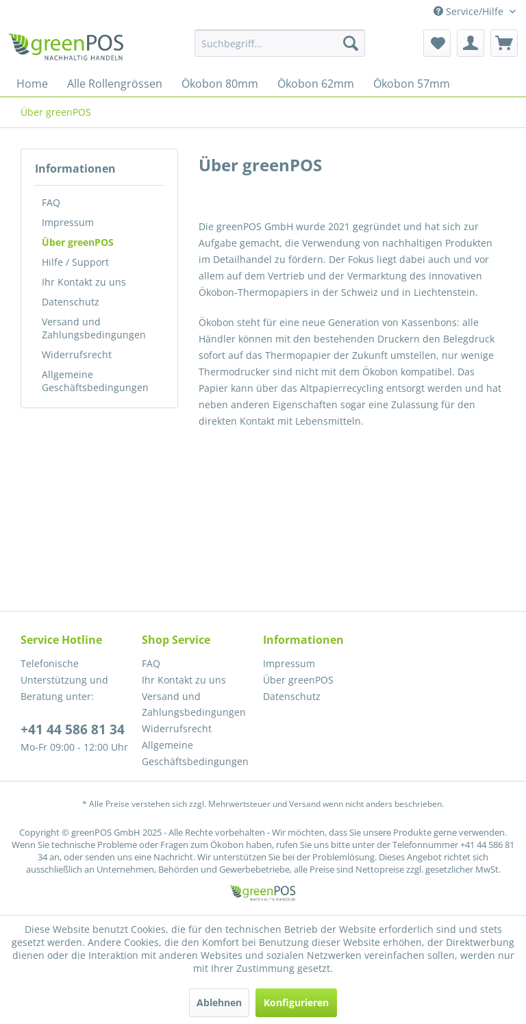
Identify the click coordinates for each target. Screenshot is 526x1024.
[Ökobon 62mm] (316, 84)
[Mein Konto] (470, 43)
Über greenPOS (78, 242)
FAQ (51, 202)
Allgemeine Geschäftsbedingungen (95, 381)
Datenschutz (70, 301)
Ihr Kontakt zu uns (84, 281)
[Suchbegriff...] (280, 43)
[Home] (32, 84)
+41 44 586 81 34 (73, 729)
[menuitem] (280, 43)
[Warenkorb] (504, 43)
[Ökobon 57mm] (412, 84)
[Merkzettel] (437, 43)
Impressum (68, 222)
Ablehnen (219, 1002)
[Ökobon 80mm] (220, 84)
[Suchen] (350, 43)
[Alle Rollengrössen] (115, 84)
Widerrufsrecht (77, 354)
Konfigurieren (296, 1002)
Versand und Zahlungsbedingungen (94, 328)
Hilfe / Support (75, 262)
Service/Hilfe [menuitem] (470, 11)
